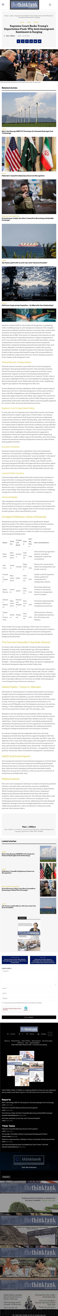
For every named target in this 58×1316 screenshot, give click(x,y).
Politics (36, 22)
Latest (12, 16)
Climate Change (6, 1136)
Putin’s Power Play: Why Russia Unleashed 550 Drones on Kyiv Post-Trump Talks (15, 961)
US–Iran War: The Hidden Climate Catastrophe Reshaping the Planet (24, 1134)
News (29, 22)
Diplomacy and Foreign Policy (10, 216)
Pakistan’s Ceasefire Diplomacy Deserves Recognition (23, 176)
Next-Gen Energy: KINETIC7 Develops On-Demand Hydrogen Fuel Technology (27, 132)
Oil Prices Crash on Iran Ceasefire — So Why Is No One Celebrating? (28, 305)
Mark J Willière (10, 36)
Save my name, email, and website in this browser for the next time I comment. (23, 1002)
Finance (4, 303)
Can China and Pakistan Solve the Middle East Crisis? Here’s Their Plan (25, 1145)
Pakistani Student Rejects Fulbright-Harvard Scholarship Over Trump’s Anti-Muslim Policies (43, 961)
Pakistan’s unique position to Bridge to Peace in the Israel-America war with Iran (28, 1139)
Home (6, 16)
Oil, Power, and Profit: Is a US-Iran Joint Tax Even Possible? (24, 263)
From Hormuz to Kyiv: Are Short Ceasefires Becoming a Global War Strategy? (28, 219)
